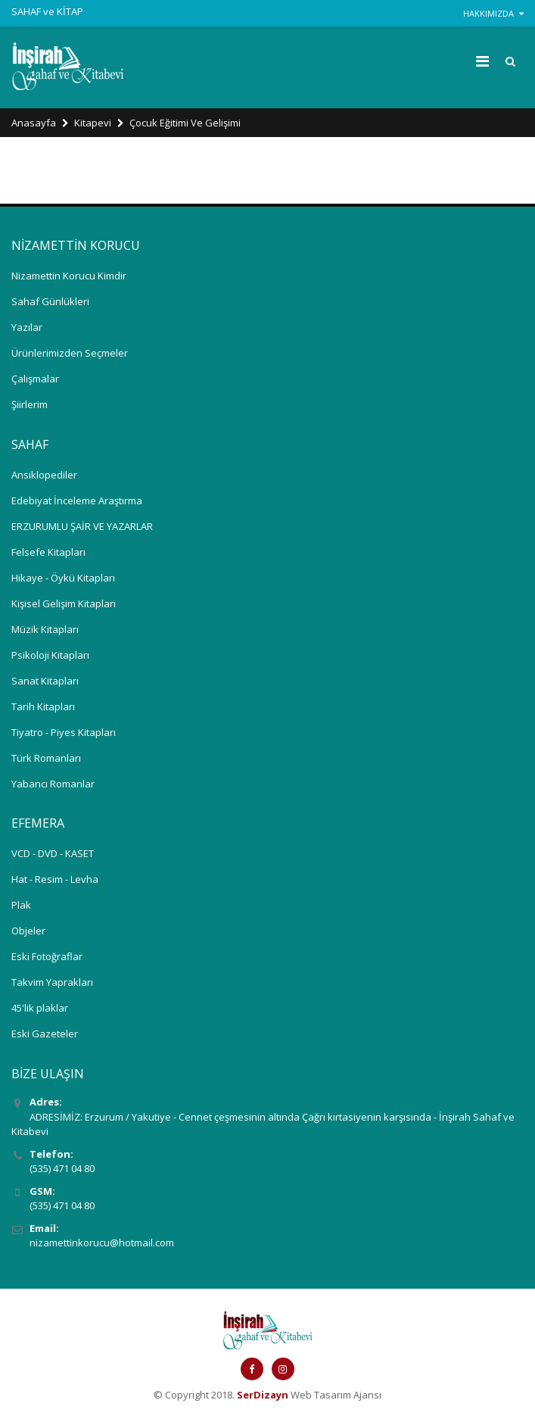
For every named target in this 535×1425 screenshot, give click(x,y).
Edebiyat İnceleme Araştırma (76, 500)
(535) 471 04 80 (62, 1168)
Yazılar (26, 327)
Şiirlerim (29, 404)
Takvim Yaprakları (52, 982)
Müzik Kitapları (45, 629)
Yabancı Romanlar (53, 783)
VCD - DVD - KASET (52, 853)
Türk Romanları (46, 758)
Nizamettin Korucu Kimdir (68, 275)
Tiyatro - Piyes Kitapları (63, 732)
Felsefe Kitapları (48, 552)
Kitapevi (92, 122)
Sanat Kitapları (45, 681)
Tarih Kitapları (43, 706)
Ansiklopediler (44, 475)
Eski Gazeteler (44, 1033)
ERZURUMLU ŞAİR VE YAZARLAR (82, 526)
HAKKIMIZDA (493, 13)
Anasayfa (33, 122)
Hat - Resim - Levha (54, 879)
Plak (21, 905)
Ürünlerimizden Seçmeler (69, 353)
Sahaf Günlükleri (50, 301)
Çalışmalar (35, 378)
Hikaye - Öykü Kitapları (63, 578)
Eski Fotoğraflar (46, 956)
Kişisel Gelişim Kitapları (63, 603)
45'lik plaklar (39, 1008)
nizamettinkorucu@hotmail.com (102, 1242)
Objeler (28, 930)
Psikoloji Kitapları (50, 655)
